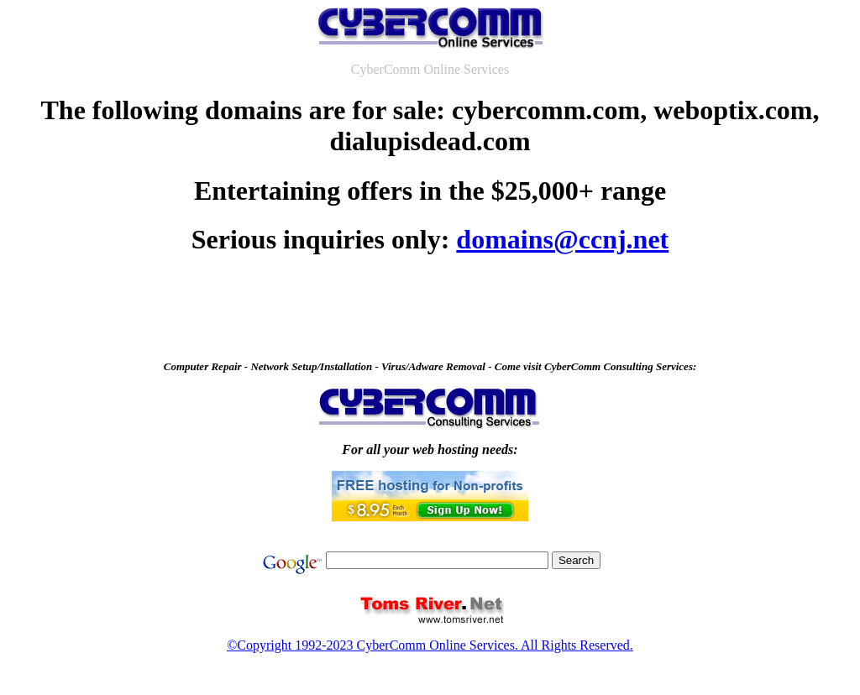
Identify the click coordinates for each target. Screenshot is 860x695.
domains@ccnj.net (562, 239)
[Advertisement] (430, 311)
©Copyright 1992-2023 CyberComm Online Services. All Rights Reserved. (430, 645)
